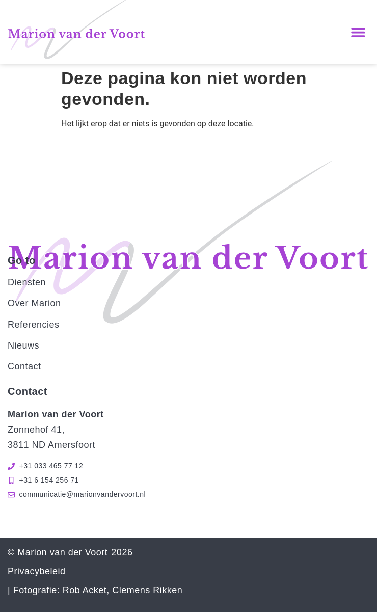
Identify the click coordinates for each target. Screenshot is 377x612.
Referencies (34, 325)
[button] (357, 31)
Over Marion (34, 303)
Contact (24, 366)
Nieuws (23, 345)
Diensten (27, 282)
